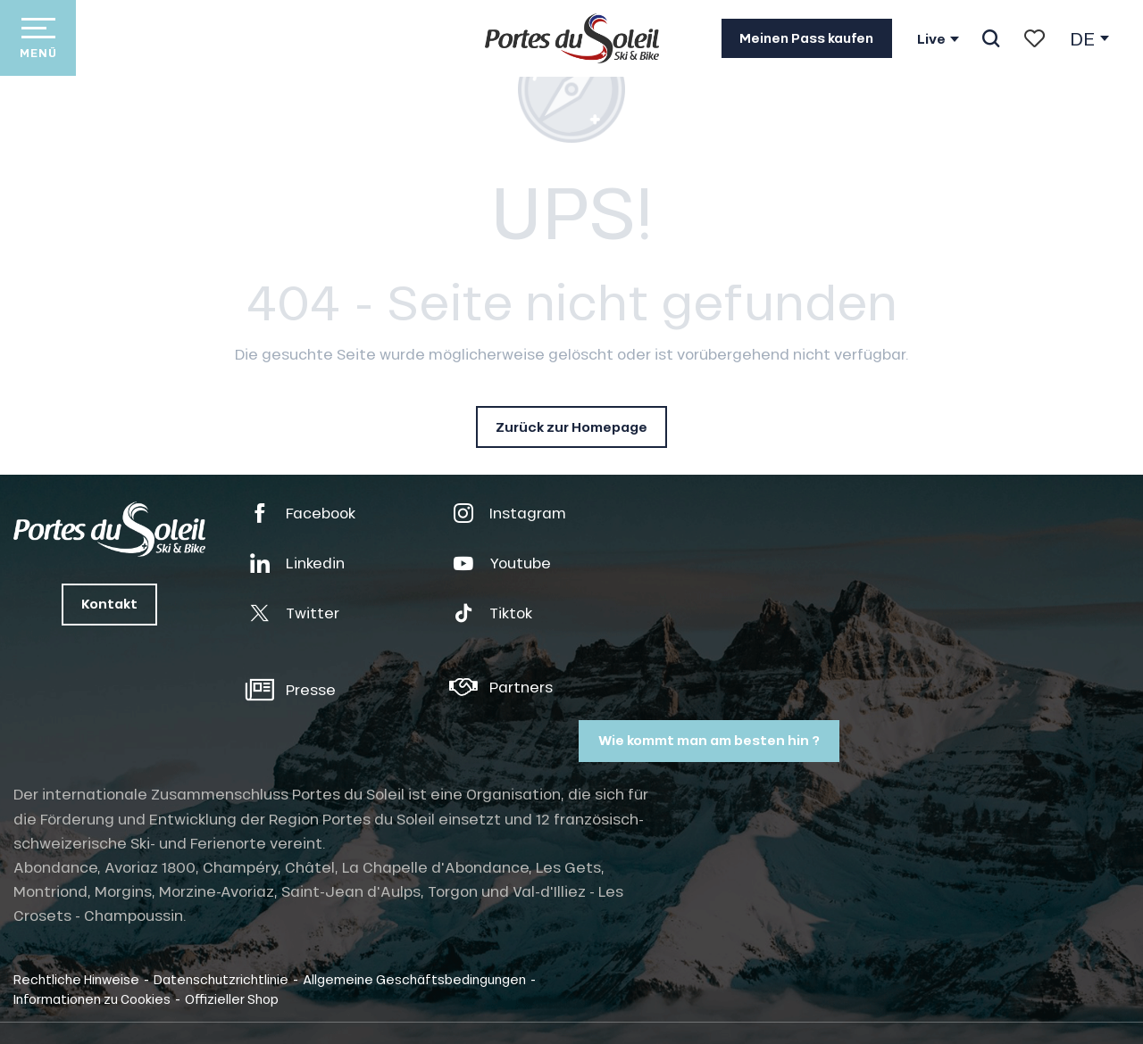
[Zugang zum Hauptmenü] (38, 38)
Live (931, 39)
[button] (990, 38)
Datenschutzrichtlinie (221, 979)
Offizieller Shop (232, 998)
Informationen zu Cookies (92, 998)
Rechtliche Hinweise (76, 979)
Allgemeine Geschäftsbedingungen (414, 979)
